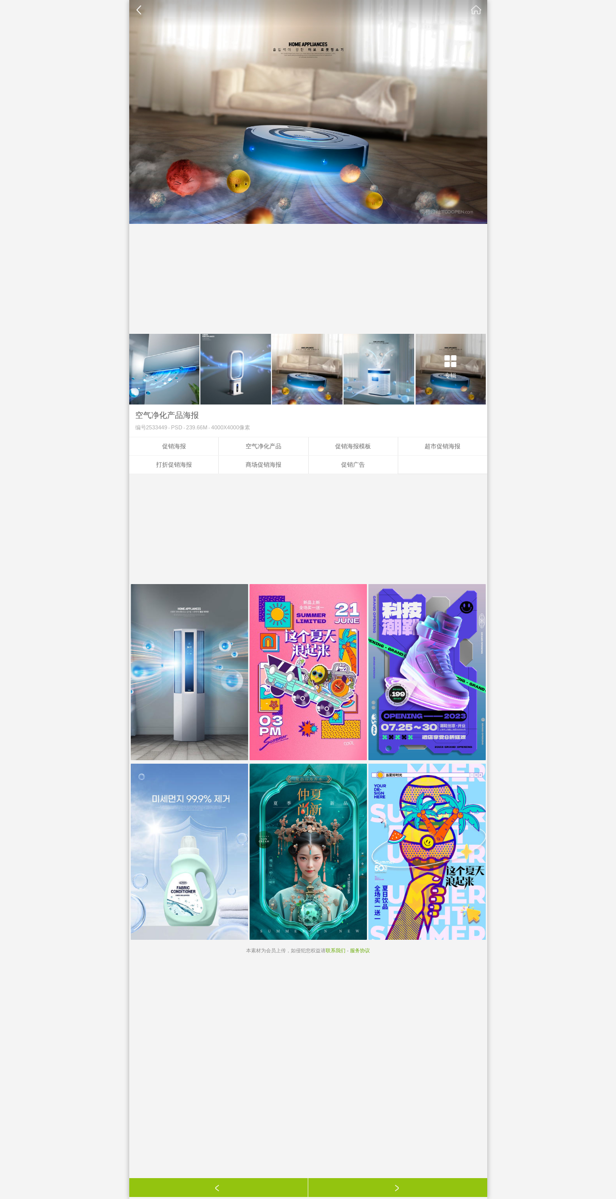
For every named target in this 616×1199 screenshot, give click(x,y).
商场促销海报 (263, 464)
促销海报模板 (353, 446)
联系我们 (336, 950)
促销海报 (174, 446)
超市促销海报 (442, 446)
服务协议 (360, 950)
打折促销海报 (174, 464)
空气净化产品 (263, 446)
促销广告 (353, 464)
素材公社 (476, 10)
